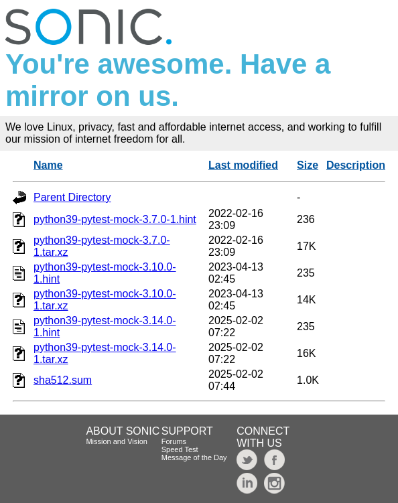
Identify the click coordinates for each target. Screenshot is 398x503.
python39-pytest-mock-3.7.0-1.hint (115, 219)
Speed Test (179, 449)
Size (307, 165)
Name (48, 165)
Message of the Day (194, 457)
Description (355, 165)
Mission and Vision (116, 441)
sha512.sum (63, 380)
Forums (173, 441)
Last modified (243, 165)
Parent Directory (72, 197)
